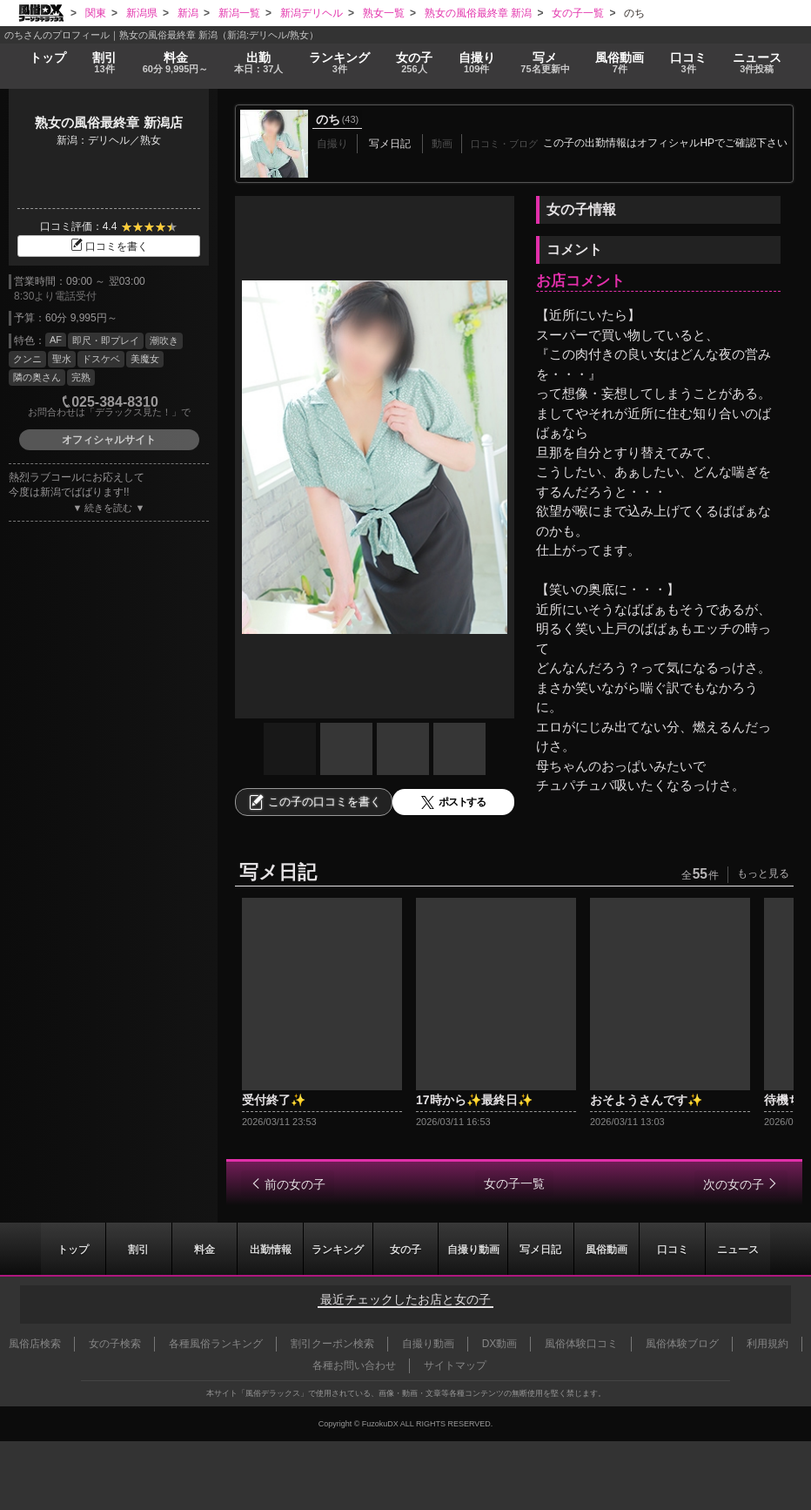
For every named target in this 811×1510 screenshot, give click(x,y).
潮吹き (164, 340)
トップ (47, 57)
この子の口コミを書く (314, 802)
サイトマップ (455, 1365)
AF (56, 339)
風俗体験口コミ (581, 1344)
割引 (103, 63)
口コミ (690, 63)
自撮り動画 (473, 1249)
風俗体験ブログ (682, 1344)
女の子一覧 (514, 1183)
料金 (176, 63)
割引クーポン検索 (332, 1344)
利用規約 (767, 1344)
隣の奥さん (37, 377)
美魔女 (145, 359)
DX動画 (500, 1344)
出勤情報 (270, 1249)
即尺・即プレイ (105, 340)
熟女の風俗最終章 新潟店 (108, 122)
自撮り (478, 63)
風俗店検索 (35, 1344)
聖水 (61, 359)
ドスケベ (101, 359)
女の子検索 (115, 1344)
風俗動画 (622, 63)
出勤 (261, 63)
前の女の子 (295, 1184)
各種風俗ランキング (216, 1344)
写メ (547, 63)
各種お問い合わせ (354, 1365)
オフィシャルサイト (109, 440)
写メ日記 (541, 1249)
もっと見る (763, 873)
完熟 (80, 377)
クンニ (27, 359)
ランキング (342, 63)
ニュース (757, 63)
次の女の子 (733, 1184)
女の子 (415, 63)
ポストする (453, 802)
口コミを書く (109, 246)
